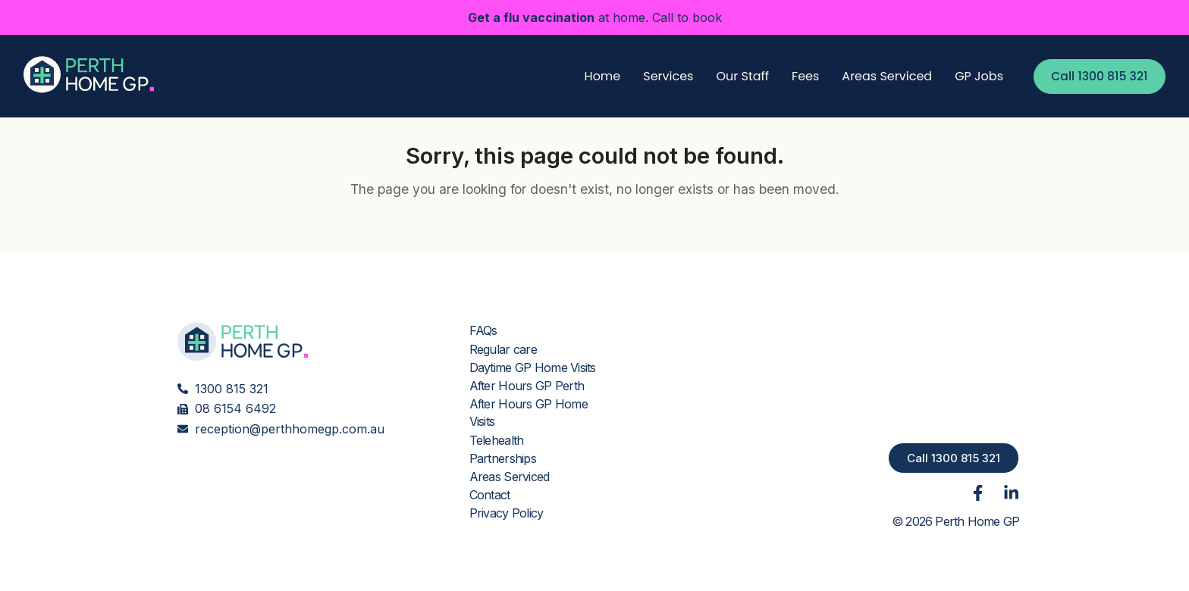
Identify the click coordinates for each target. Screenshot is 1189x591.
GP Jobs (973, 76)
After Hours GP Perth (526, 385)
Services (662, 76)
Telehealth (496, 440)
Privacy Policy (506, 513)
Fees (799, 76)
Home (596, 76)
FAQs (483, 331)
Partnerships (502, 458)
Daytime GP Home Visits (531, 367)
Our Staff (736, 76)
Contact (489, 494)
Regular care (502, 349)
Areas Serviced (881, 76)
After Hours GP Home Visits (528, 413)
